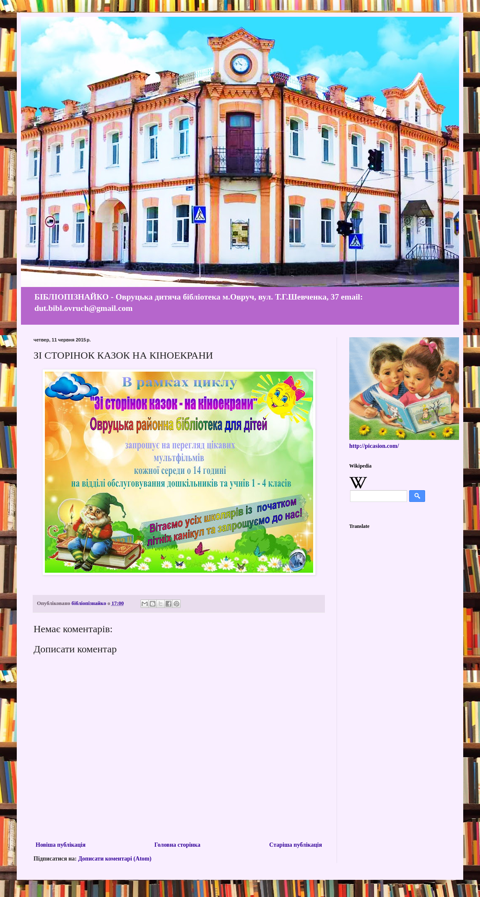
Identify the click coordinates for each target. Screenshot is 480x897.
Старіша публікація (295, 845)
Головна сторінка (177, 845)
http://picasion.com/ (374, 446)
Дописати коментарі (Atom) (114, 859)
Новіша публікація (61, 845)
